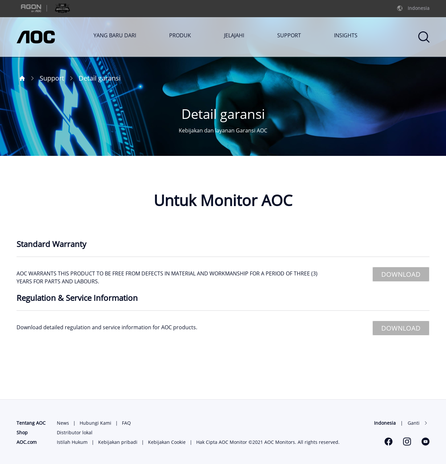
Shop (22, 432)
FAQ (126, 423)
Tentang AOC (31, 423)
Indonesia (385, 423)
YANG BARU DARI (114, 35)
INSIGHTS (345, 35)
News (63, 423)
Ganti (414, 423)
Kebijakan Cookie (167, 442)
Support (52, 78)
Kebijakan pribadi (117, 442)
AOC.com (27, 442)
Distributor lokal (75, 432)
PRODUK (180, 35)
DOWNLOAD (401, 274)
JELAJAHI (234, 35)
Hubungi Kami (95, 423)
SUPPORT (289, 35)
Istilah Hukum (72, 442)
